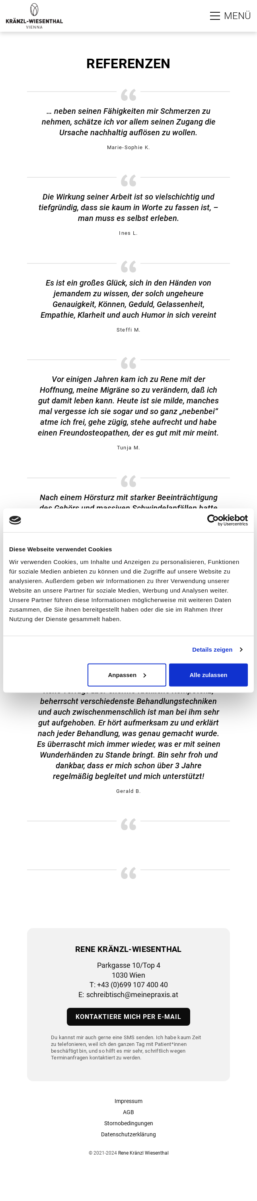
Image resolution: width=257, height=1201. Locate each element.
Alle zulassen (208, 674)
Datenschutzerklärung (128, 1134)
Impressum (128, 1101)
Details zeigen (212, 649)
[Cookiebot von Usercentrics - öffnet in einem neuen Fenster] (213, 520)
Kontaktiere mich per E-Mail (128, 1017)
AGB (128, 1112)
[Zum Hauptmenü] (230, 16)
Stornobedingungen (128, 1123)
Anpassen (127, 674)
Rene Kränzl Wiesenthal (143, 1153)
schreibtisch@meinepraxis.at (132, 994)
